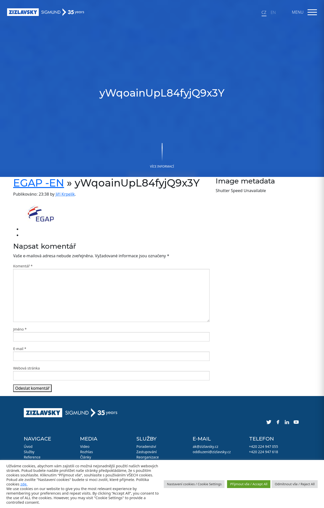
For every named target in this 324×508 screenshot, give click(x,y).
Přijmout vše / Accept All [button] (248, 484)
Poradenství (146, 446)
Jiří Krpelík (65, 194)
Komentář (23, 266)
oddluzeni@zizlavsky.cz (212, 451)
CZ (263, 12)
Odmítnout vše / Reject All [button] (295, 484)
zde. (23, 484)
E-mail (19, 348)
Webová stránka (26, 368)
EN (273, 12)
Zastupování (146, 451)
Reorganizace (147, 457)
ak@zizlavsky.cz (205, 446)
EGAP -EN (38, 183)
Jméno (20, 329)
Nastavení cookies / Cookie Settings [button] (194, 484)
